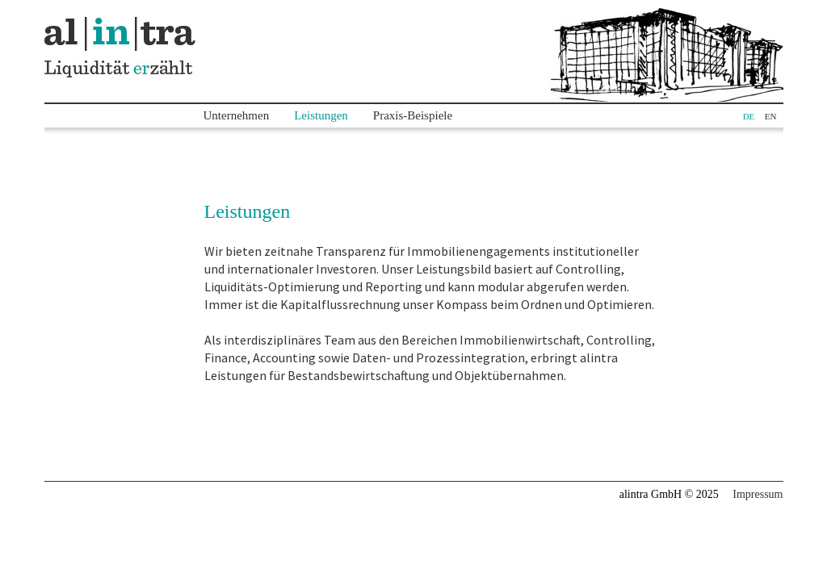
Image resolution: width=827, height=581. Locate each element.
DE (749, 116)
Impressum (758, 494)
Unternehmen (237, 115)
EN (771, 116)
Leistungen (321, 115)
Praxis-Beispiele (412, 115)
